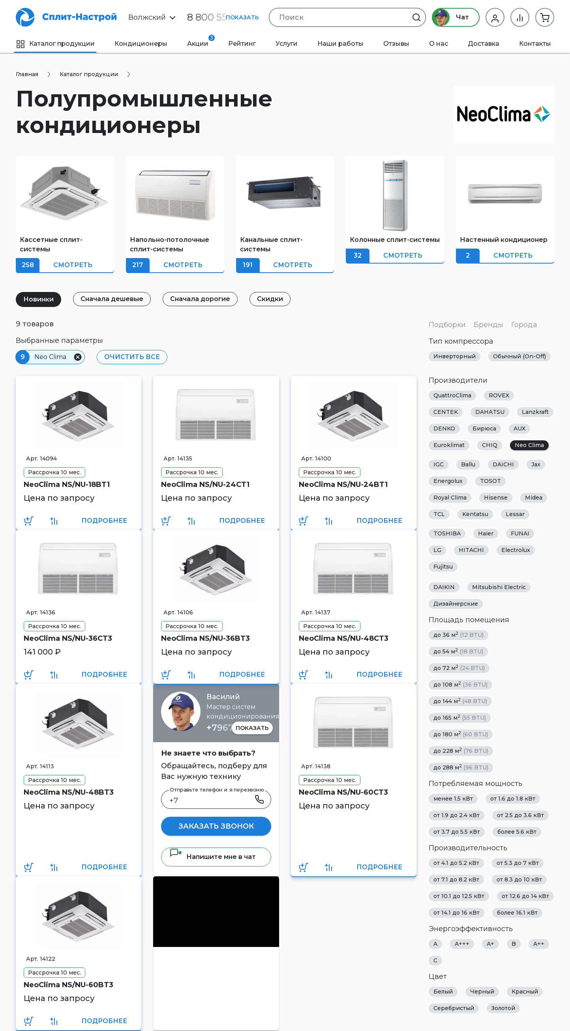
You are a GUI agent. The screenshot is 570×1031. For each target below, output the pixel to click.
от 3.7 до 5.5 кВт (456, 831)
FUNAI (520, 533)
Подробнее (104, 520)
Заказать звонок (216, 826)
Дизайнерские (455, 603)
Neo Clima (529, 445)
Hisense (496, 497)
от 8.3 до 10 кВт (519, 879)
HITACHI (471, 550)
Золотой (503, 1008)
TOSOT (490, 481)
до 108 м (460, 684)
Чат (450, 17)
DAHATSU (489, 411)
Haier (485, 533)
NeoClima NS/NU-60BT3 (68, 984)
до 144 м (460, 701)
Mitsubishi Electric (499, 587)
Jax (535, 464)
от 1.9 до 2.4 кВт (456, 815)
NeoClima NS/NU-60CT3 (343, 792)
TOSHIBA (447, 533)
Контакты (535, 43)
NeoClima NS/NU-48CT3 (343, 638)
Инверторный (454, 356)
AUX (519, 428)
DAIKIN (444, 587)
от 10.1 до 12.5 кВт (458, 896)
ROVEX (499, 395)
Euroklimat (449, 445)
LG (437, 550)
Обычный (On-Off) (519, 356)
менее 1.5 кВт (453, 798)
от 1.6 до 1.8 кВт (512, 798)
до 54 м (458, 651)
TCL (439, 514)
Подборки (447, 324)
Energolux (448, 481)
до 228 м (460, 750)
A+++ (462, 943)
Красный (525, 991)
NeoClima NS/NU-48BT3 (69, 792)
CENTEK (445, 411)
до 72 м (459, 668)
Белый (443, 991)
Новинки (38, 299)
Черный (482, 991)
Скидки (270, 299)
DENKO (444, 428)
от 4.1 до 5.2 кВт (456, 862)
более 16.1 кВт (517, 912)
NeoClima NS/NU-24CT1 (205, 484)
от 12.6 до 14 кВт (525, 896)
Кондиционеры (140, 43)
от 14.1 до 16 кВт (456, 912)
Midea (533, 497)
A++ (538, 943)
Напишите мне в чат (212, 857)
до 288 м (460, 767)
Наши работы (340, 43)
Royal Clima (450, 497)
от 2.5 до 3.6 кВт (520, 815)
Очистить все (132, 357)
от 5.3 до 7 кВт (518, 862)
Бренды (488, 324)
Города (524, 324)
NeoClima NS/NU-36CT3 (68, 638)
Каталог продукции (55, 43)
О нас (438, 43)
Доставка (483, 43)
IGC (438, 464)
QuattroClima (452, 395)
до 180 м (460, 734)
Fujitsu (443, 566)
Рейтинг (242, 43)
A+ (490, 943)
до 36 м (458, 634)
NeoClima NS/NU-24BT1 (343, 484)
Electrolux (515, 550)
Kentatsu (475, 514)
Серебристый (453, 1008)
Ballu (468, 464)
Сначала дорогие (200, 299)
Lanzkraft (535, 411)
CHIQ (489, 445)
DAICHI (503, 464)
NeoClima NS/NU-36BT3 (205, 638)
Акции (201, 41)
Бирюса (484, 428)
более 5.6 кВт (516, 831)
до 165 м (459, 717)
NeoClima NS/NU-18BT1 (67, 484)
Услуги (287, 43)
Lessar (515, 514)
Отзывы (396, 43)
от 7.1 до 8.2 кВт (456, 879)
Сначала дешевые (112, 299)
